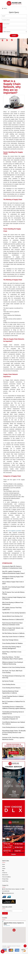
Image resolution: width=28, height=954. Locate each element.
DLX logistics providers (14, 530)
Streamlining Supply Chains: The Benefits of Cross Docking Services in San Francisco (14, 732)
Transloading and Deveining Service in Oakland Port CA (13, 712)
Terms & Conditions (6, 876)
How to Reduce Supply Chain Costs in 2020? (13, 582)
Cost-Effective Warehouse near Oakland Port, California (13, 723)
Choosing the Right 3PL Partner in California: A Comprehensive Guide (12, 567)
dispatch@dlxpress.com (9, 893)
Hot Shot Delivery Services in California (13, 633)
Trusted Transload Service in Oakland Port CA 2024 (12, 697)
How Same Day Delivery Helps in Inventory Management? (11, 647)
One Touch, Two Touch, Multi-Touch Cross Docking (12, 671)
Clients (3, 868)
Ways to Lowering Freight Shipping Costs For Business (13, 598)
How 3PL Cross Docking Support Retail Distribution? (13, 587)
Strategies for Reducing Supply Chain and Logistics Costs (12, 577)
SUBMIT (5, 913)
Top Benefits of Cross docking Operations (14, 613)
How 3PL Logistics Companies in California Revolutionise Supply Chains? (13, 572)
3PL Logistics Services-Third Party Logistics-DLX (12, 608)
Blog (3, 870)
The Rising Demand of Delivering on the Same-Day (13, 676)
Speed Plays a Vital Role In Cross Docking (11, 652)
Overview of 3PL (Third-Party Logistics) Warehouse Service (13, 738)
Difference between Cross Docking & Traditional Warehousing (12, 663)
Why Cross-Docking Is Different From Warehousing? (12, 603)
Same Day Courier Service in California (13, 636)
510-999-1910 (6, 891)
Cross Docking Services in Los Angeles (13, 727)
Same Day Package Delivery (10, 640)
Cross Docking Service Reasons (11, 687)
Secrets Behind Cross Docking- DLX (12, 616)
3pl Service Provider (8, 681)
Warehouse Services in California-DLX (13, 619)
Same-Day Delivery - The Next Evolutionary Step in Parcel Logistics (12, 658)
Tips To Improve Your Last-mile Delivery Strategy (13, 593)
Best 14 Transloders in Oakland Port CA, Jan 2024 (13, 702)
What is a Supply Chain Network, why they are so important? (12, 629)
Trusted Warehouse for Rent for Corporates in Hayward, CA (11, 717)
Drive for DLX (5, 874)
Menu (4, 8)
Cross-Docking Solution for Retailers (12, 643)
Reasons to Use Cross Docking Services (13, 667)
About (3, 866)
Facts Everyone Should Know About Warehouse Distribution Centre (12, 623)
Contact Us (4, 872)
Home (3, 864)
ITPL (8, 947)
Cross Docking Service (8, 684)
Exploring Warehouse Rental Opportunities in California (10, 692)
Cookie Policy (5, 881)
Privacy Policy (5, 878)
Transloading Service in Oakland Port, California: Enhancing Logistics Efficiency (13, 707)
